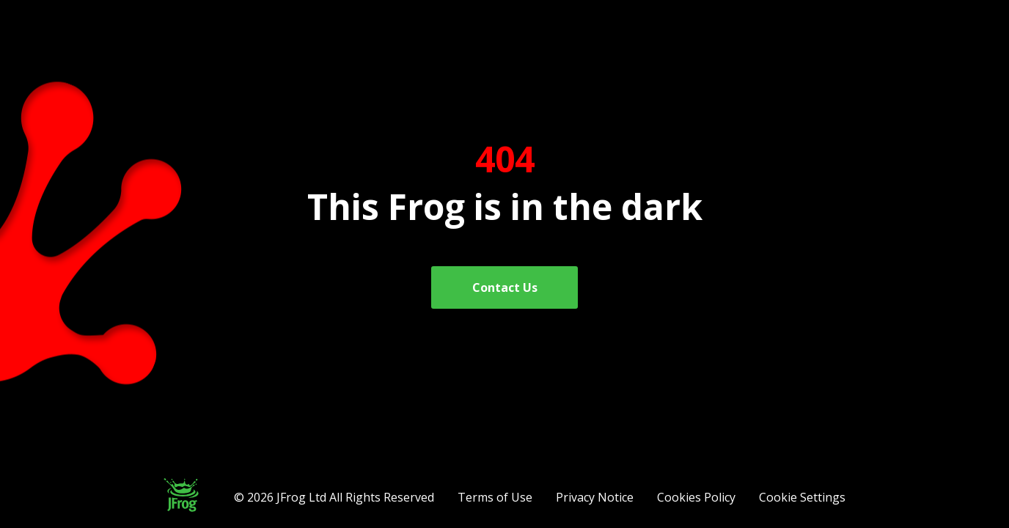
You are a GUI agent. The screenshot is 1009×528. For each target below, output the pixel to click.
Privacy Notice (595, 497)
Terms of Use (495, 497)
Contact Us (504, 287)
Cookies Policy (696, 497)
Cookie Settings (802, 497)
